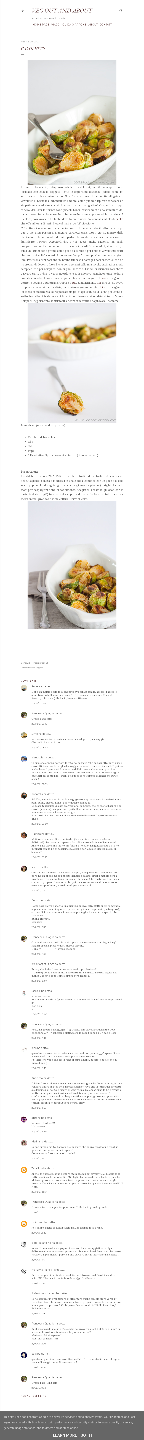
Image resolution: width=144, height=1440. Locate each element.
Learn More (65, 1435)
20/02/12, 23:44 (39, 1191)
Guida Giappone (73, 24)
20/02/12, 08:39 (39, 784)
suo (104, 278)
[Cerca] (121, 9)
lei (102, 287)
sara (33, 867)
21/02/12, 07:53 (38, 1212)
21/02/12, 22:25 (38, 1367)
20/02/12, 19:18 (38, 1068)
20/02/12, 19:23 (39, 1107)
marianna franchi (41, 1269)
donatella (37, 794)
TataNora (37, 1168)
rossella (36, 991)
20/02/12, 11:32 (38, 927)
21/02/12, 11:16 (38, 1259)
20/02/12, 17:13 (38, 1038)
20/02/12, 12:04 (39, 980)
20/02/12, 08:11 (39, 703)
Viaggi (54, 24)
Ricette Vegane (35, 667)
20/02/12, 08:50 (39, 823)
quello (119, 219)
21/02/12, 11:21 (38, 1283)
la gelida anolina (41, 1242)
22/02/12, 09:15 (38, 1388)
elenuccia (37, 757)
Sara (34, 1353)
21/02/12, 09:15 (38, 1232)
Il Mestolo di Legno (43, 1293)
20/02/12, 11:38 (38, 954)
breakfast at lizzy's (42, 964)
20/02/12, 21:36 (39, 1131)
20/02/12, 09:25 (39, 857)
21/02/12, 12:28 (38, 1343)
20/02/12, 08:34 (39, 747)
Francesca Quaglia (42, 713)
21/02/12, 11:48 (38, 1313)
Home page (39, 24)
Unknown (37, 1222)
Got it (87, 1435)
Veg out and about (61, 10)
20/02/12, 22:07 (39, 1158)
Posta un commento (33, 1396)
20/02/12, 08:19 (39, 723)
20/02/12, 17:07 (39, 1014)
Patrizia (36, 833)
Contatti (104, 24)
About (91, 24)
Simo (34, 733)
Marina (35, 1141)
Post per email (40, 662)
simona (36, 1117)
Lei (99, 282)
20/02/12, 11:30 (38, 890)
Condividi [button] (25, 662)
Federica (36, 686)
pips (33, 1048)
